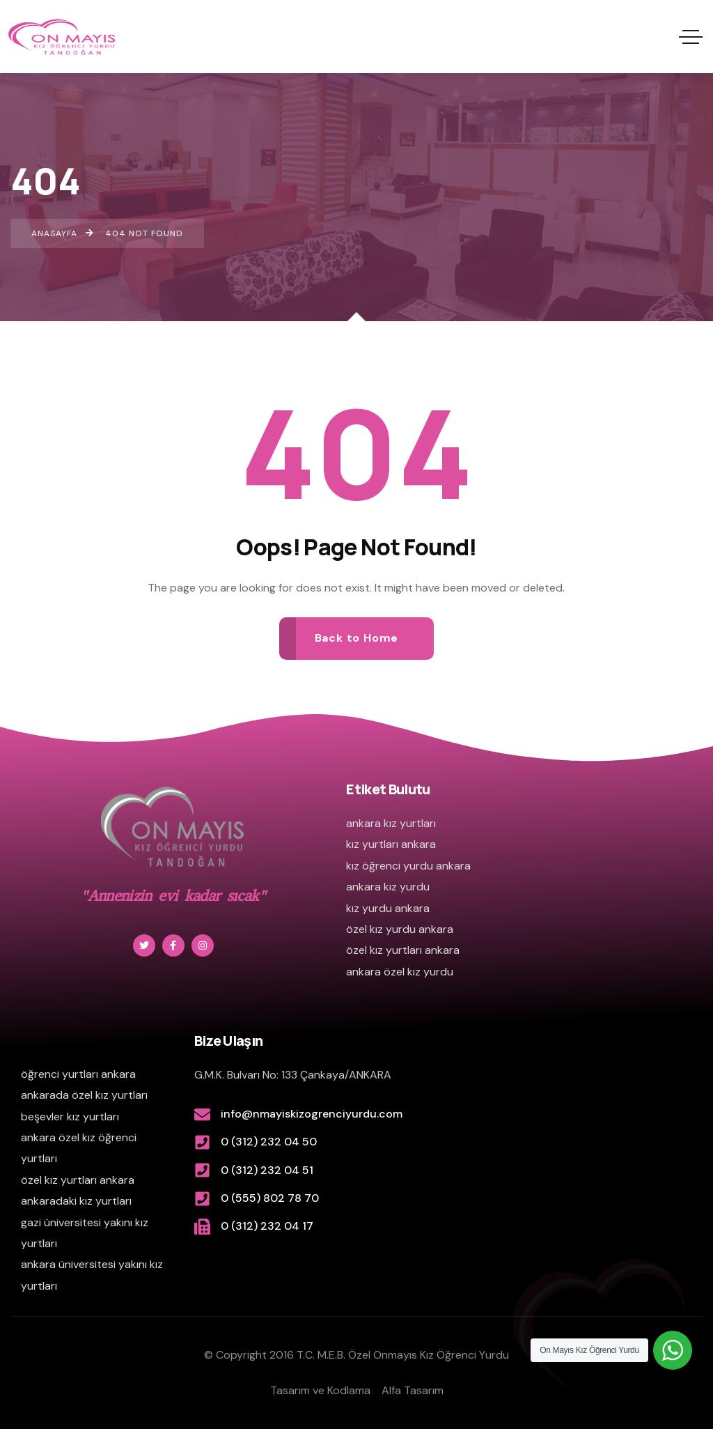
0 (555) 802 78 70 (270, 1198)
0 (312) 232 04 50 (269, 1141)
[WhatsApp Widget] (672, 1350)
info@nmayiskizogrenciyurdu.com (311, 1113)
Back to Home (357, 638)
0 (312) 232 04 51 (267, 1170)
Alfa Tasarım (413, 1390)
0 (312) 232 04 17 (267, 1226)
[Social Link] (144, 945)
